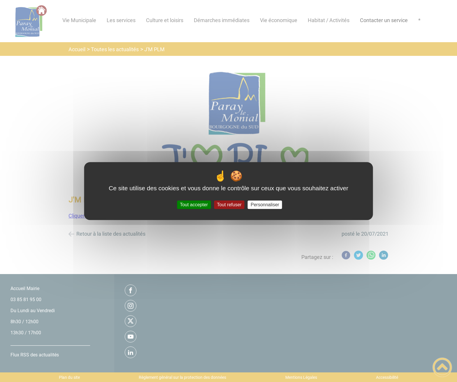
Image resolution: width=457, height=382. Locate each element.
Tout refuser (229, 204)
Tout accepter (194, 204)
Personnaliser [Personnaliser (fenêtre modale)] (265, 204)
